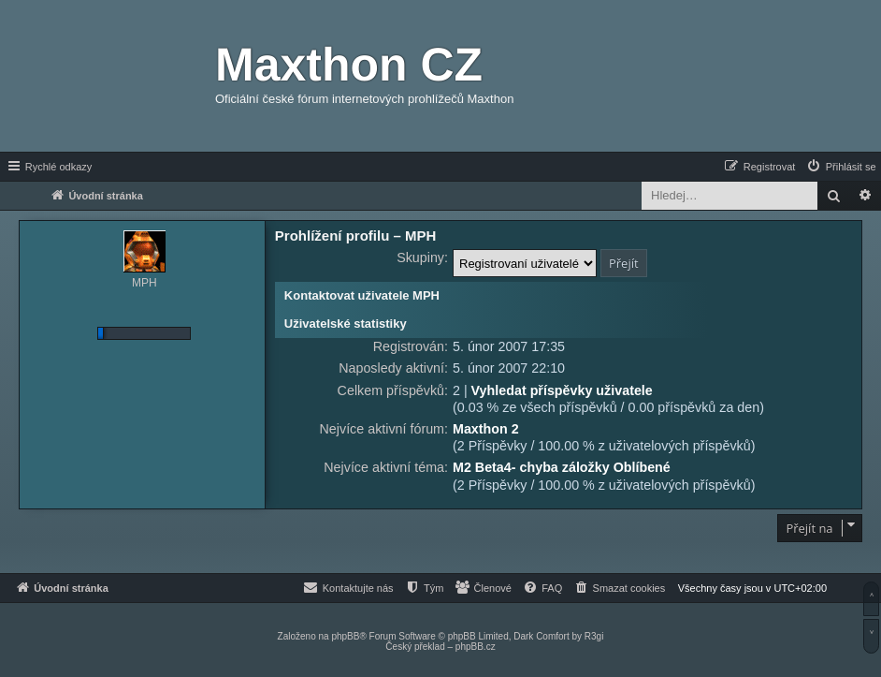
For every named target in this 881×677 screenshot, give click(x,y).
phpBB (345, 636)
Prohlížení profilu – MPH (356, 235)
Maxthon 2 (486, 428)
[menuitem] (841, 167)
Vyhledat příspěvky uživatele (562, 390)
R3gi (594, 636)
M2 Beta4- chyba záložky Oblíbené (562, 467)
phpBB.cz (475, 646)
